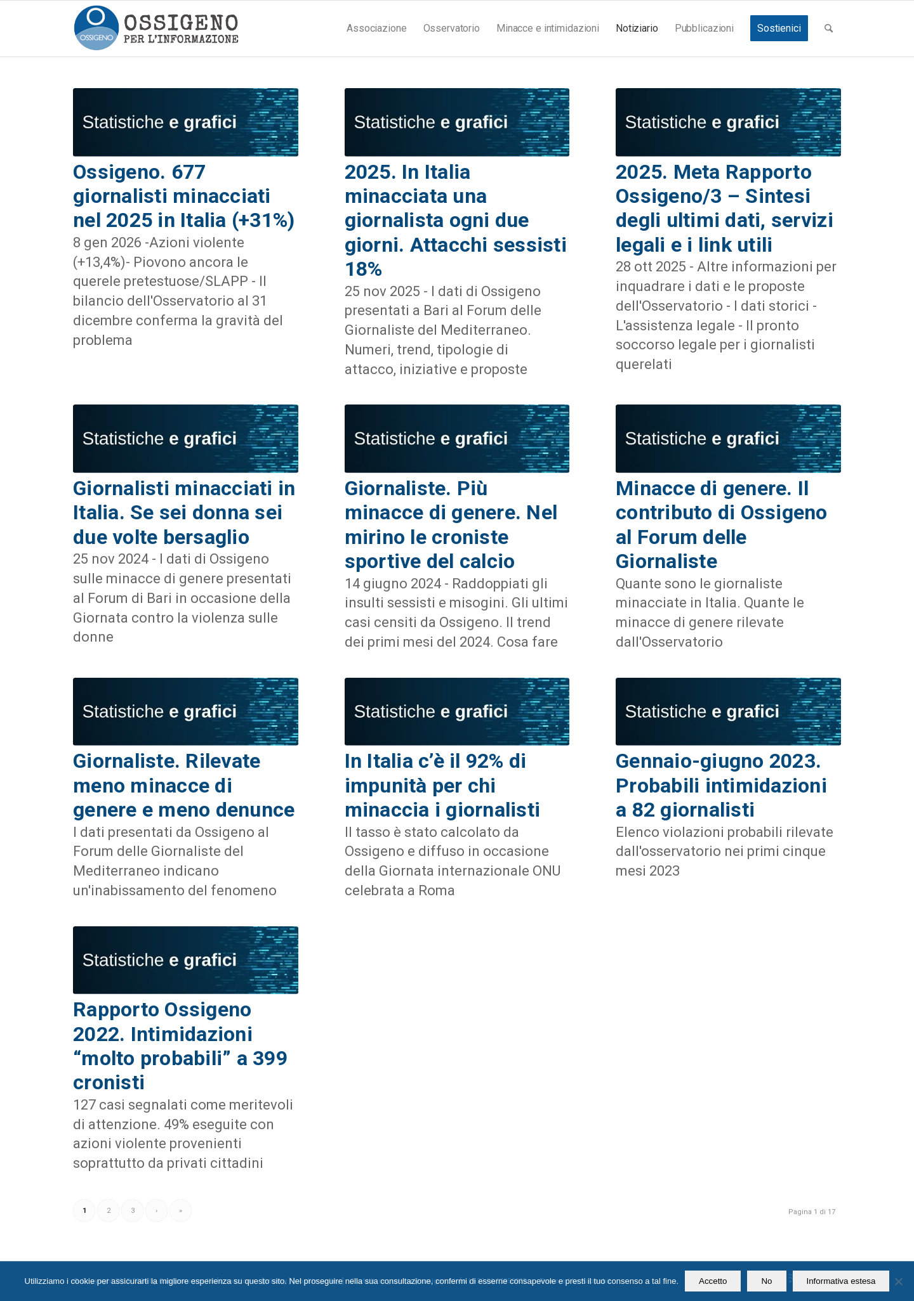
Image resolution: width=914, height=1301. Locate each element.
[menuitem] (376, 28)
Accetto (713, 1281)
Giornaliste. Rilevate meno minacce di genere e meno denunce (184, 785)
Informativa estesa (841, 1281)
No (766, 1281)
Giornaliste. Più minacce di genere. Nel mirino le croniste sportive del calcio (451, 524)
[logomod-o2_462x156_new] (156, 28)
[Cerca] (828, 28)
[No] (898, 1281)
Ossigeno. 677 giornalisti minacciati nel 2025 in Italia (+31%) (184, 196)
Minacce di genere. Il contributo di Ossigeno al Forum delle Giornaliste (722, 524)
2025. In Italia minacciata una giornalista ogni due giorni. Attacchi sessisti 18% (456, 221)
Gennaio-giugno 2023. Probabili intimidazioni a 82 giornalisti (721, 785)
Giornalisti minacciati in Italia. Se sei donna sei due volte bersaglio (184, 512)
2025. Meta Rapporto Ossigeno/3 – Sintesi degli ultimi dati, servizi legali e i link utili (724, 208)
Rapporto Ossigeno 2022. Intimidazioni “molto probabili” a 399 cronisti (180, 1045)
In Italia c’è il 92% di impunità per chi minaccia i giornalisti (443, 785)
